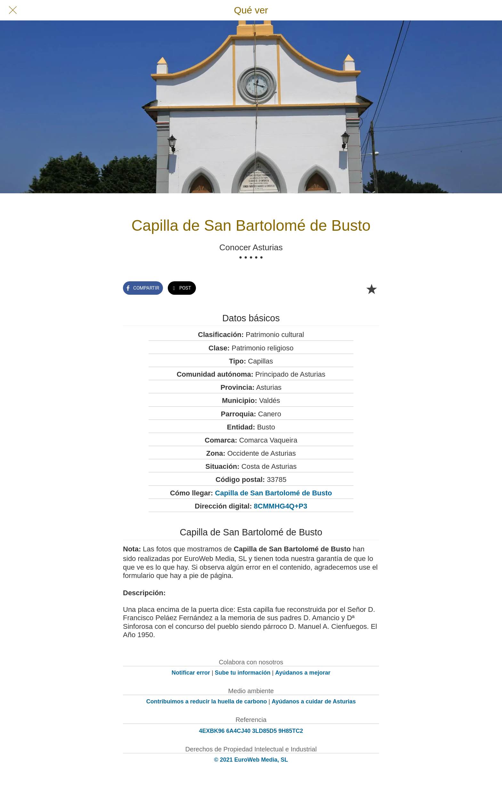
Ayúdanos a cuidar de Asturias (314, 701)
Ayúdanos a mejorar (302, 672)
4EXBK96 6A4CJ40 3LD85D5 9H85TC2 (251, 731)
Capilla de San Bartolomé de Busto (273, 493)
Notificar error (191, 672)
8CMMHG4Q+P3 (280, 506)
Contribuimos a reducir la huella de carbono (206, 701)
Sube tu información (243, 672)
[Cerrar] (13, 10)
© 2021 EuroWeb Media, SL (251, 760)
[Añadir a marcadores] (371, 288)
